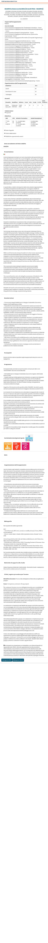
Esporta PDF (6, 660)
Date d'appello (10, 130)
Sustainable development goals (14, 438)
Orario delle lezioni (11, 133)
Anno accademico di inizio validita (15, 143)
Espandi (8, 112)
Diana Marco (7, 106)
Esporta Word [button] (18, 660)
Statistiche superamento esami (14, 136)
